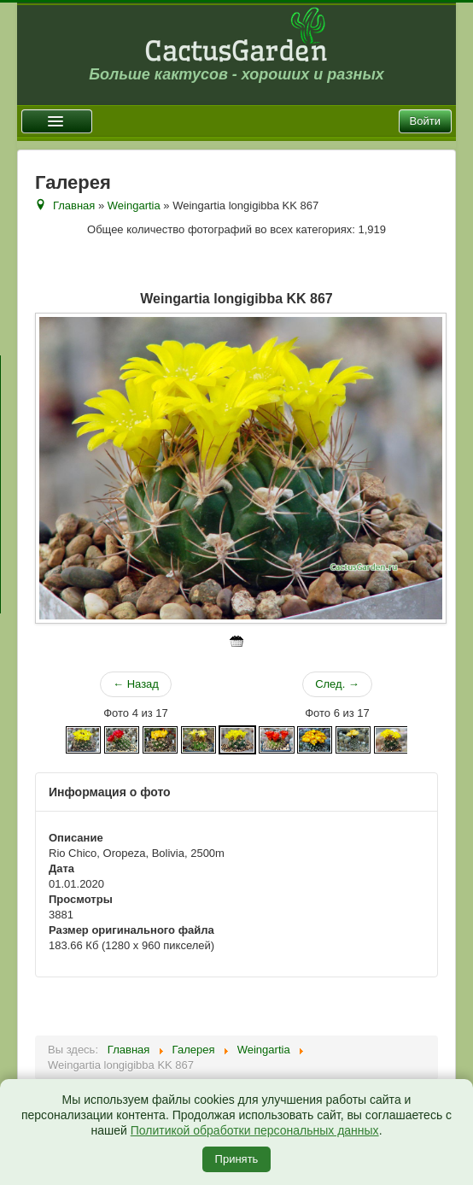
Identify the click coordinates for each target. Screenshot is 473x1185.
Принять (237, 1159)
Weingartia (134, 205)
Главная (74, 205)
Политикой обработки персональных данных (255, 1130)
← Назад (136, 684)
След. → (337, 684)
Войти (425, 120)
